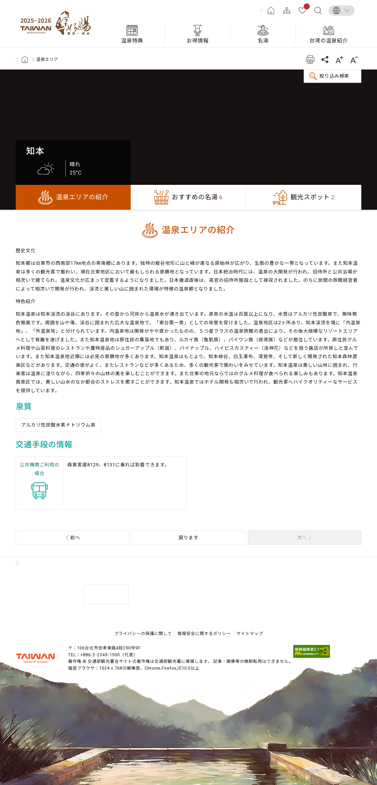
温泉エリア (47, 59)
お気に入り (306, 7)
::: (261, 10)
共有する (325, 59)
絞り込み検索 (334, 76)
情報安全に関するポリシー (204, 633)
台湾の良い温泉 (57, 23)
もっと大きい (339, 59)
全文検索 (318, 10)
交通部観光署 (35, 658)
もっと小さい (354, 59)
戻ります (188, 537)
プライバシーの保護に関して (143, 633)
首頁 (25, 59)
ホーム (271, 10)
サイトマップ (286, 10)
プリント (310, 59)
